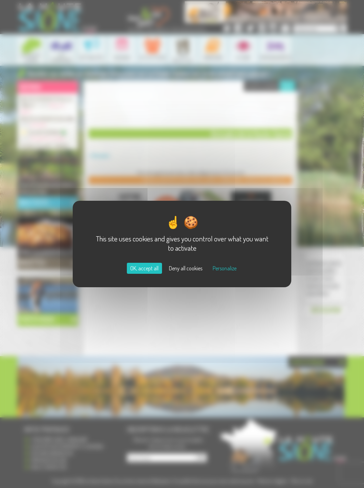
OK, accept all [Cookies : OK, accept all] (144, 268)
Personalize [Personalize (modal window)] (224, 268)
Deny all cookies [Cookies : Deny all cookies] (185, 268)
